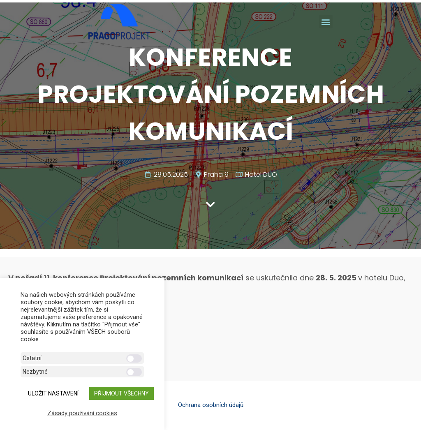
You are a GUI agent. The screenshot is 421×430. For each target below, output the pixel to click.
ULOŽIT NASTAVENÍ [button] (53, 393)
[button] (326, 21)
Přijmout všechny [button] (121, 393)
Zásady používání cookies (82, 413)
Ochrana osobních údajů (210, 405)
